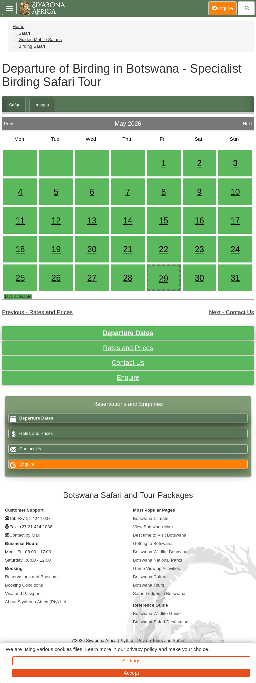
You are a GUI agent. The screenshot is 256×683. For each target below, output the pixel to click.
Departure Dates (128, 332)
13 (92, 220)
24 (235, 249)
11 (20, 220)
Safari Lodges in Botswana (159, 593)
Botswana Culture (150, 576)
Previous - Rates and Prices (37, 312)
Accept (131, 673)
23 (199, 249)
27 (92, 277)
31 (235, 277)
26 (56, 277)
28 (127, 277)
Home (18, 26)
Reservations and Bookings (32, 576)
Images (42, 104)
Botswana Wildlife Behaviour (161, 551)
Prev (8, 122)
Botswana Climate (150, 518)
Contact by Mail (24, 535)
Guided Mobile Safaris (40, 39)
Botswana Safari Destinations (162, 621)
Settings (131, 660)
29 (163, 278)
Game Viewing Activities (156, 568)
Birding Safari (31, 46)
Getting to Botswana (153, 543)
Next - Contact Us (231, 312)
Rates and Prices (128, 348)
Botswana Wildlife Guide (157, 613)
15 (163, 220)
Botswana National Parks (157, 560)
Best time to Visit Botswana (159, 535)
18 (20, 249)
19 (56, 249)
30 (199, 277)
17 (235, 220)
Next (247, 122)
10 (235, 191)
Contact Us (128, 362)
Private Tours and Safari (160, 640)
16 (199, 220)
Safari (24, 33)
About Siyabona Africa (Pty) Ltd (35, 601)
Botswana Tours (148, 585)
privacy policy (142, 649)
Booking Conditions (24, 585)
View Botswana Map (153, 526)
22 (163, 249)
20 (92, 249)
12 (56, 220)
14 (127, 220)
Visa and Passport (23, 593)
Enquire (128, 377)
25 (20, 277)
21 (127, 249)
